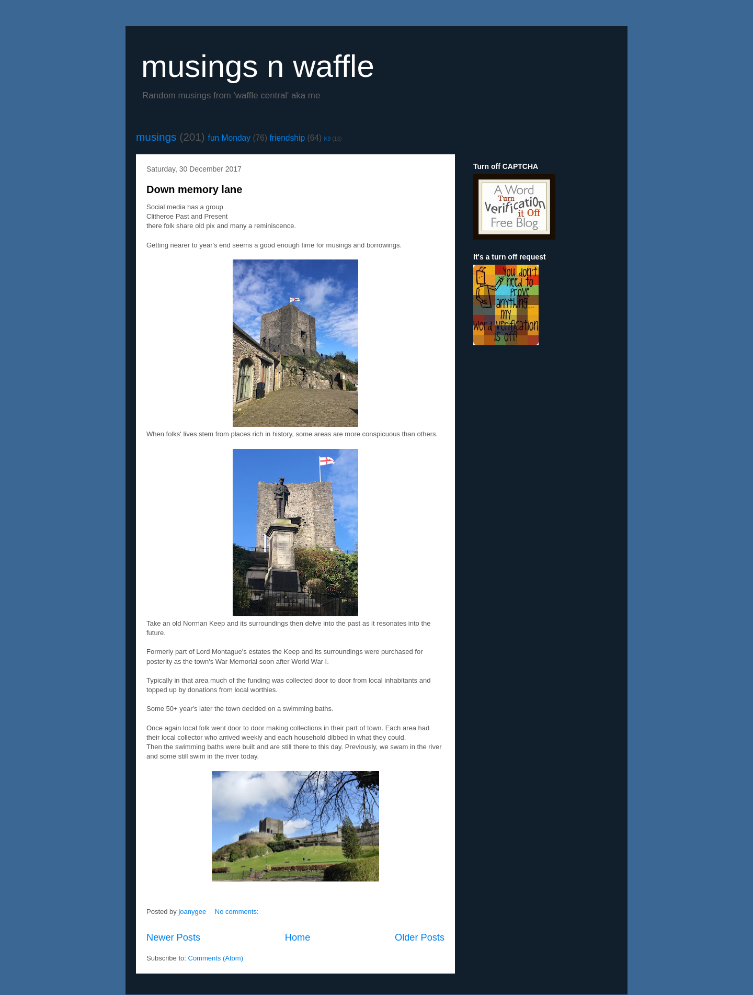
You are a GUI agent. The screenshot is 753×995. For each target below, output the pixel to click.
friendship (287, 137)
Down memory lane (194, 189)
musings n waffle (257, 66)
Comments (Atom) (215, 958)
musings (156, 137)
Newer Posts (173, 937)
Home (298, 937)
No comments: (237, 911)
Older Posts (419, 937)
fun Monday (229, 137)
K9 (327, 139)
